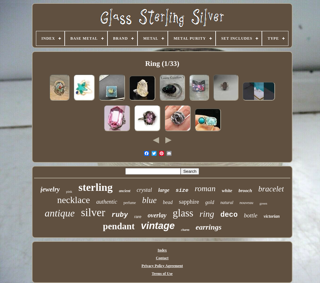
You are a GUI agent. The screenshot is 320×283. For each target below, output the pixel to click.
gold (209, 202)
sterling (95, 187)
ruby (120, 215)
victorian (272, 216)
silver (93, 212)
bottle (250, 215)
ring (207, 214)
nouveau (246, 202)
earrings (209, 227)
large (163, 190)
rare (137, 216)
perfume (129, 203)
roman (205, 188)
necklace (73, 200)
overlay (157, 215)
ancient (125, 191)
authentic (106, 202)
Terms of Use (162, 273)
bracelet (271, 189)
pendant (119, 226)
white (227, 190)
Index (162, 250)
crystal (144, 190)
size (182, 190)
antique (60, 213)
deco (229, 215)
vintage (158, 225)
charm (185, 229)
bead (167, 202)
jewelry (50, 189)
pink (69, 191)
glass (183, 213)
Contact (162, 258)
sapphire (189, 201)
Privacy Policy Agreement (162, 266)
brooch (245, 190)
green (263, 203)
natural (226, 202)
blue (149, 200)
